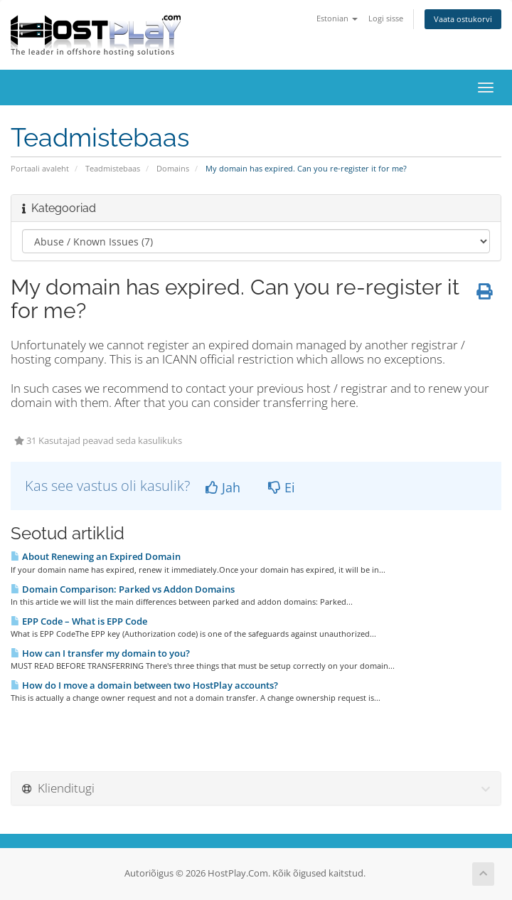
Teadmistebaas (112, 168)
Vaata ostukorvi (463, 19)
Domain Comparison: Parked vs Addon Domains (123, 589)
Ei (281, 487)
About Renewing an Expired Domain (96, 556)
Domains (172, 168)
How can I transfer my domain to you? (100, 653)
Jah (223, 487)
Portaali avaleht (40, 168)
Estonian (337, 18)
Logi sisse (385, 18)
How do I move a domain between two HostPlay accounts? (144, 685)
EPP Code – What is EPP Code (79, 621)
